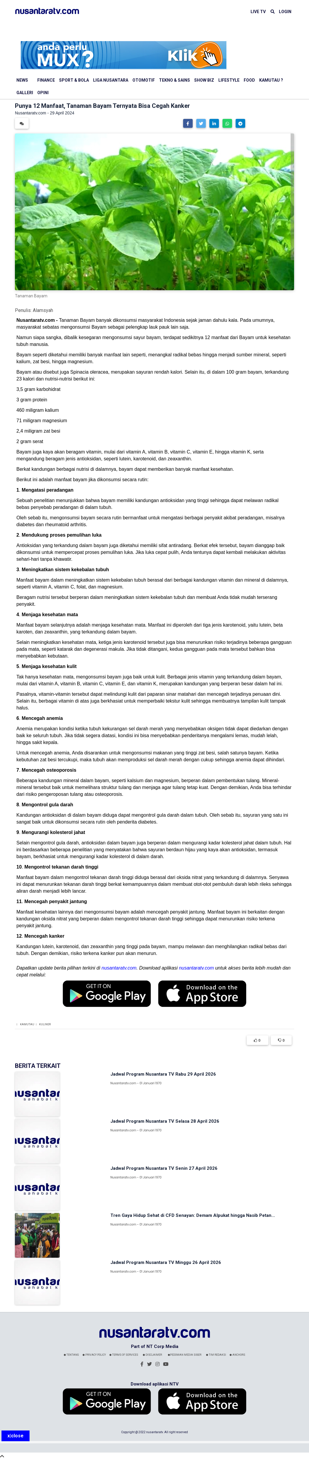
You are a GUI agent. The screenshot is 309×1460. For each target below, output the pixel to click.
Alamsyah (43, 310)
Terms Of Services (123, 1354)
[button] (188, 123)
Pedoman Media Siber (184, 1354)
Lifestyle (229, 80)
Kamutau (27, 1024)
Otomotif (143, 80)
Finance (46, 80)
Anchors (237, 1354)
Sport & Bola (74, 80)
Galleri (24, 92)
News (22, 80)
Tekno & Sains (174, 80)
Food (249, 80)
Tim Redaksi (216, 1354)
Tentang (71, 1354)
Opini (43, 92)
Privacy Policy (94, 1354)
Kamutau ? (271, 80)
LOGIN (285, 11)
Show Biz (204, 80)
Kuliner (45, 1024)
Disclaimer (152, 1354)
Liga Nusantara (110, 80)
